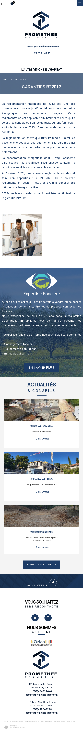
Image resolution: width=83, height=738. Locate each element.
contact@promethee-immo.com (42, 46)
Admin (73, 721)
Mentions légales (59, 721)
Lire (41, 439)
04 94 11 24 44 (42, 52)
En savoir (41, 367)
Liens (68, 721)
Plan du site (48, 721)
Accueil (5, 79)
